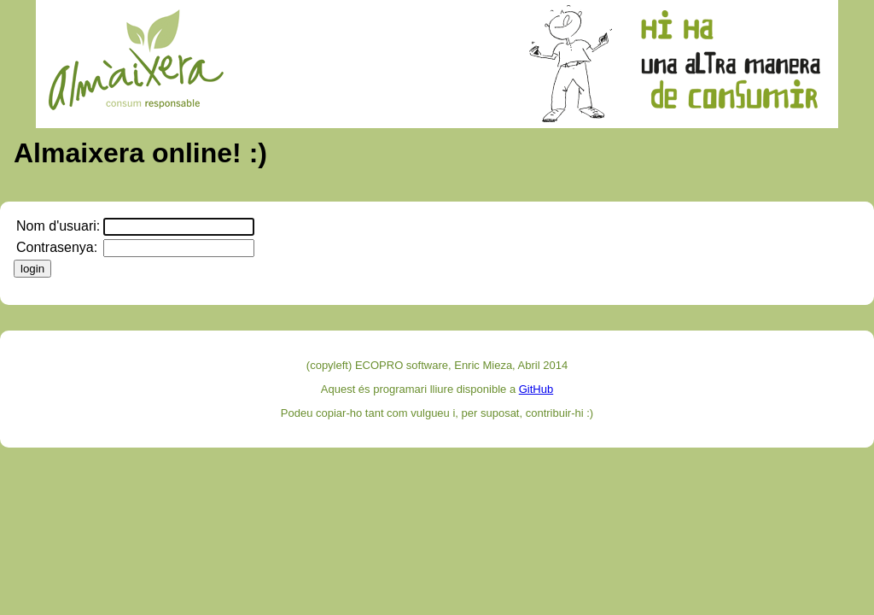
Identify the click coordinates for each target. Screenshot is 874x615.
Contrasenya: (56, 247)
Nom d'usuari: (58, 226)
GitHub (536, 389)
